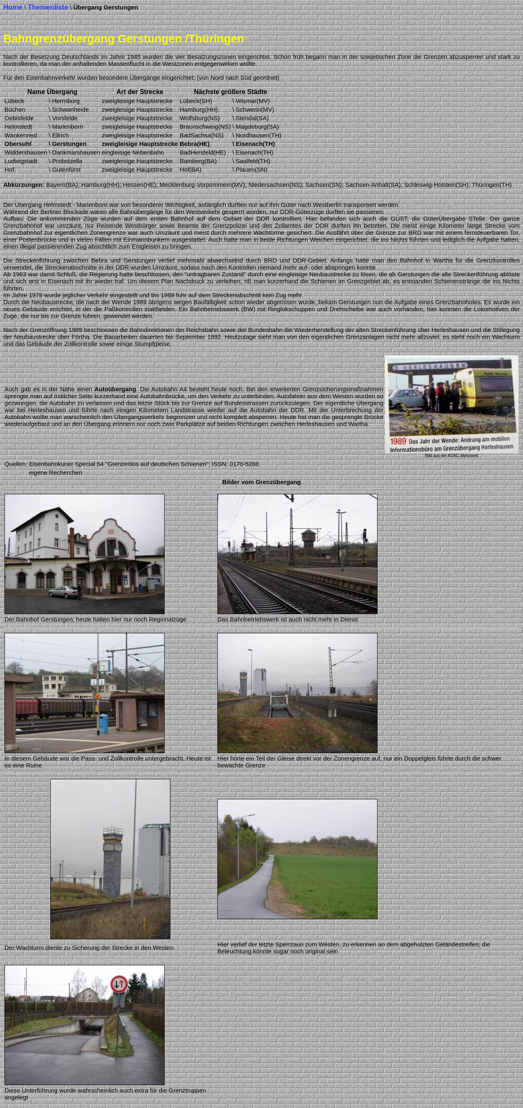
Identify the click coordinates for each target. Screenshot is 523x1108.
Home (12, 7)
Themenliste (48, 7)
